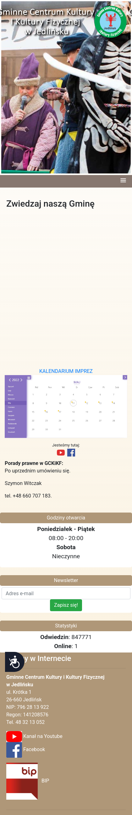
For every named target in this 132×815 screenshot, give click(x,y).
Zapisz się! (66, 605)
